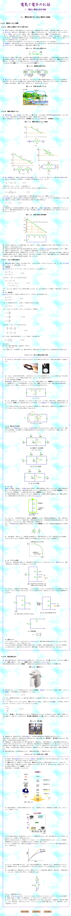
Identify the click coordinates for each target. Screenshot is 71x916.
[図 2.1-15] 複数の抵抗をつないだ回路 (36, 121)
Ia (59, 197)
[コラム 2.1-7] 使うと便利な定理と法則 (36, 355)
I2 (42, 177)
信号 (32, 428)
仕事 (12, 662)
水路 (13, 37)
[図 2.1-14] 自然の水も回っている (36, 86)
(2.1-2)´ (28, 192)
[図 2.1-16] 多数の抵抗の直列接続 (36, 214)
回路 (19, 115)
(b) (10, 118)
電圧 (53, 115)
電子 (50, 36)
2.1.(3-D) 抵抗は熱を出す (8, 656)
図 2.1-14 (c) (45, 248)
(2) (8, 426)
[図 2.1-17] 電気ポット (36, 667)
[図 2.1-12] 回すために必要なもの (36, 48)
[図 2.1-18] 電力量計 (36, 721)
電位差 (42, 690)
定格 (27, 736)
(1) (8, 379)
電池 (39, 209)
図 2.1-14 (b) (6, 268)
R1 (19, 177)
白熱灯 (32, 758)
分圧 (21, 562)
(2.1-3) (19, 202)
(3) (8, 486)
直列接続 (10, 177)
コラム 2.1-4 (34, 641)
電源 (12, 59)
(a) (7, 116)
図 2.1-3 (7, 79)
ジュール (45, 662)
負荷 (57, 562)
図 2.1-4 (7, 32)
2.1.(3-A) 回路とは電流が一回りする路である (14, 27)
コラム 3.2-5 (38, 495)
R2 (25, 177)
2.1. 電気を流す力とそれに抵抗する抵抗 (35, 17)
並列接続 (7, 197)
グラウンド (33, 61)
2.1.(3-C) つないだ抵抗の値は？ (10, 259)
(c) (39, 118)
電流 (31, 177)
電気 (10, 34)
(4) (8, 560)
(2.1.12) (21, 708)
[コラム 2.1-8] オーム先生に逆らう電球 (36, 754)
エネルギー (24, 660)
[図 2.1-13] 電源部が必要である (36, 66)
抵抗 (6, 30)
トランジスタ (17, 896)
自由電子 (7, 43)
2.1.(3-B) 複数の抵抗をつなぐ (10, 111)
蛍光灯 (17, 758)
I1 (40, 177)
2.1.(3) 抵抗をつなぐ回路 (9, 23)
